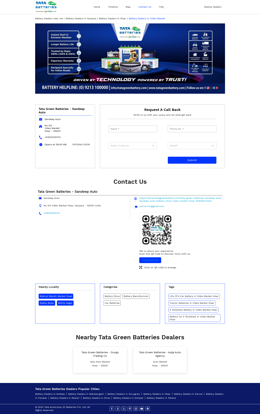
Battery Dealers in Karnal (188, 394)
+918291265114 (53, 137)
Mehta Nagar (65, 303)
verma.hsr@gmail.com (151, 206)
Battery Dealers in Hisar (156, 394)
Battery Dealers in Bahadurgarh (86, 394)
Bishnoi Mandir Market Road (56, 296)
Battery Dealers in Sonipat (128, 398)
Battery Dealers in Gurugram (123, 394)
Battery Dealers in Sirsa (96, 398)
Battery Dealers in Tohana (161, 398)
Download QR (150, 260)
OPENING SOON (81, 144)
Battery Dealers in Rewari (64, 398)
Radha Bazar (47, 303)
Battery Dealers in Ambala (50, 394)
